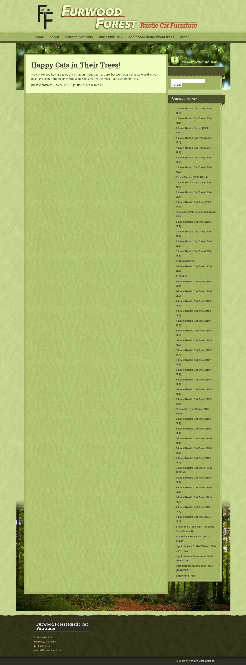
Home (39, 37)
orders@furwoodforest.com (48, 650)
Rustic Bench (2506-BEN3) (192, 177)
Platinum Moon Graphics (201, 661)
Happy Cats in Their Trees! (75, 65)
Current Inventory (79, 37)
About (54, 37)
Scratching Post (185, 575)
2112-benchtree (185, 261)
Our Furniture (111, 37)
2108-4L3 (181, 276)
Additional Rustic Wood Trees (151, 37)
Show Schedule (47, 45)
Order (184, 37)
